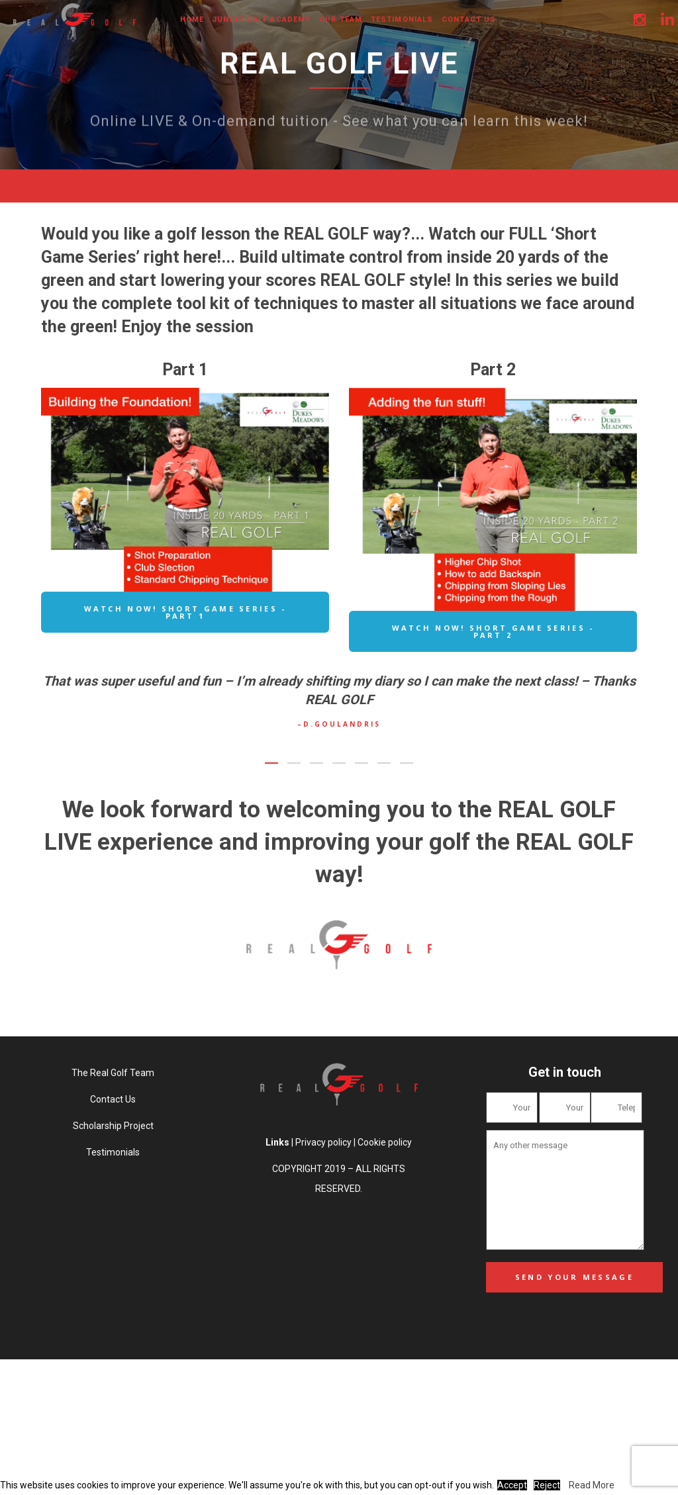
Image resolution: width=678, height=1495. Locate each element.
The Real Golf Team (113, 1072)
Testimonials (113, 1152)
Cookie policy (385, 1142)
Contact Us (113, 1099)
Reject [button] (547, 1485)
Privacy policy (323, 1142)
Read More (591, 1485)
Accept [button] (512, 1485)
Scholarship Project (113, 1125)
